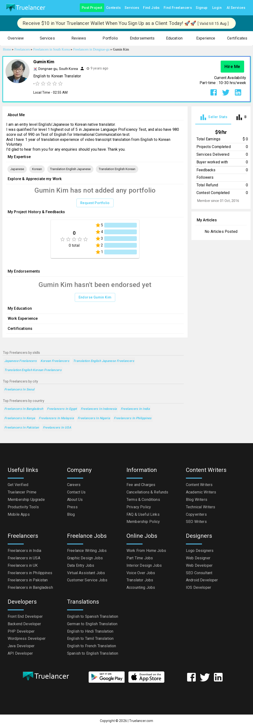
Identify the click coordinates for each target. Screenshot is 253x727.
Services (132, 7)
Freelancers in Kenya (19, 418)
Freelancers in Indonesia (99, 409)
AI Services (236, 7)
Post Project (92, 7)
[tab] (213, 117)
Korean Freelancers (55, 361)
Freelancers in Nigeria (94, 418)
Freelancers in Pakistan (21, 427)
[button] (15, 38)
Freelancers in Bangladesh (23, 409)
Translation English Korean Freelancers (33, 370)
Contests (113, 7)
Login (217, 7)
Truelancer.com (141, 721)
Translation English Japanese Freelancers (103, 361)
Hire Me (232, 67)
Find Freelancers (178, 7)
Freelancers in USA (57, 427)
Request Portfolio (95, 203)
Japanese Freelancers (20, 361)
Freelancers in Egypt (62, 409)
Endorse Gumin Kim (95, 297)
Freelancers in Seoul (19, 389)
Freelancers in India (135, 409)
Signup (201, 7)
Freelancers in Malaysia (56, 418)
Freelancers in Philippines (133, 418)
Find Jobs (151, 7)
